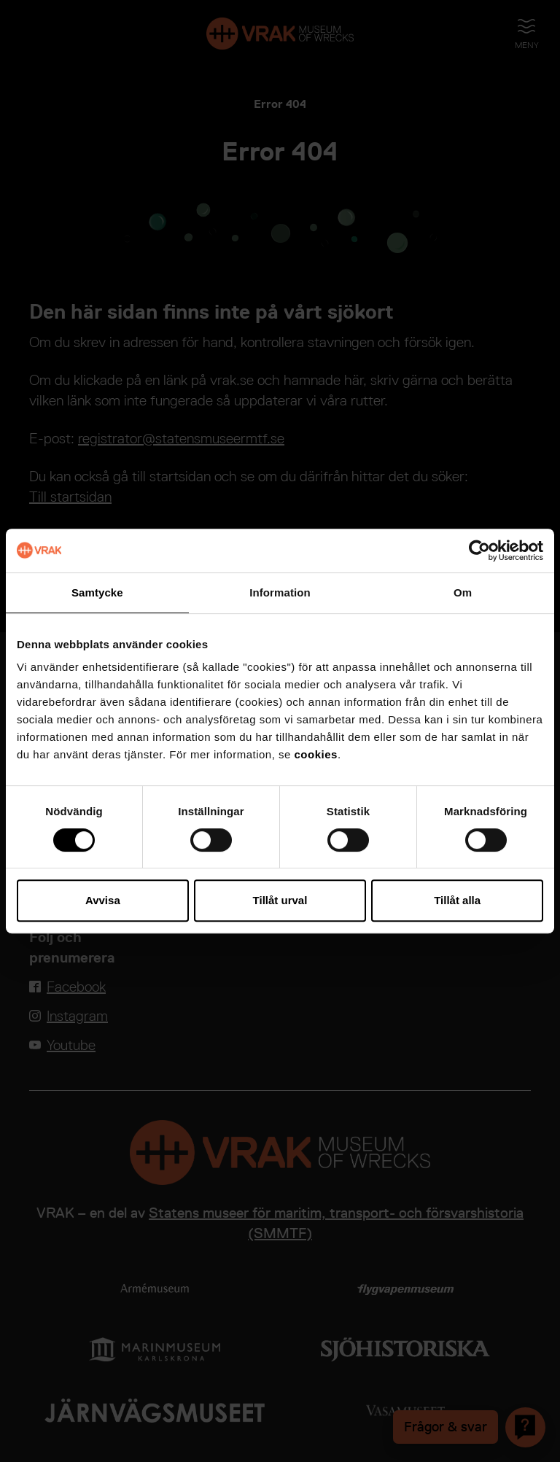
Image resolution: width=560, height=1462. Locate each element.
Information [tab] (280, 592)
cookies (316, 754)
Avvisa (102, 900)
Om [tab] (463, 592)
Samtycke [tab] (97, 592)
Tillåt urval (280, 900)
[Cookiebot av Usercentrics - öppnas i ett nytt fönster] (479, 550)
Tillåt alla (457, 900)
